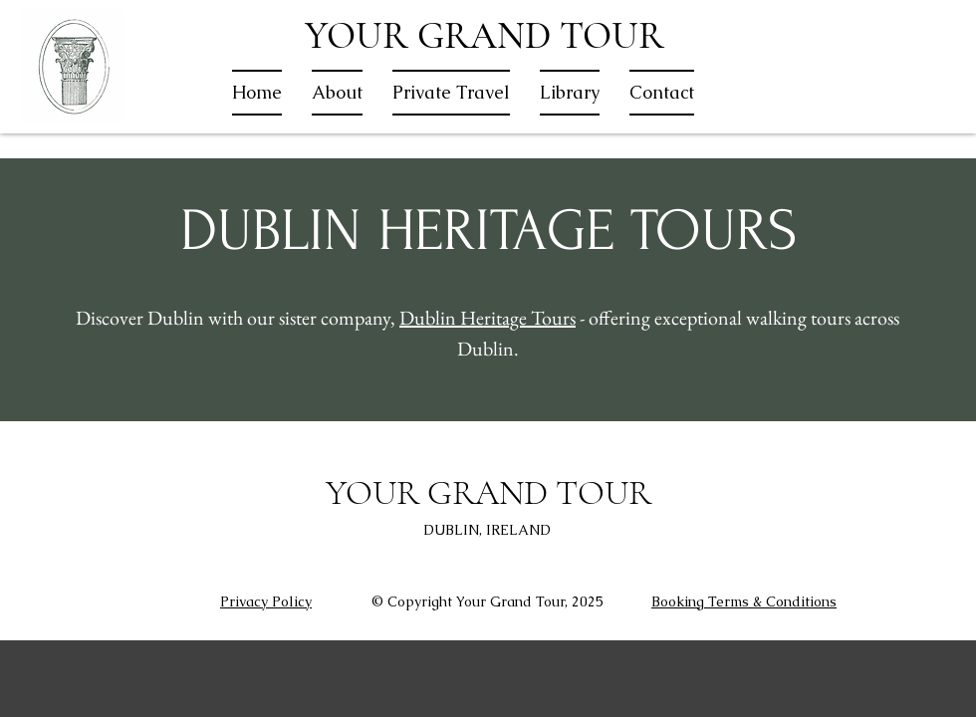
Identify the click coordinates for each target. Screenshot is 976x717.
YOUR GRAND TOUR (484, 36)
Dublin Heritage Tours (487, 318)
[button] (451, 93)
